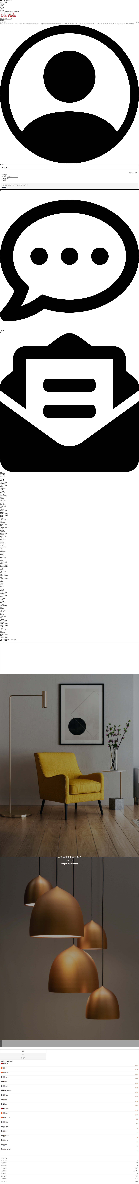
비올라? (2, 479)
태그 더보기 (14, 639)
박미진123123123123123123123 (105, 24)
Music (1, 489)
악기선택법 (2, 483)
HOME (1, 529)
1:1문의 (17, 11)
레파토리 (2, 494)
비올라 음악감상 (4, 515)
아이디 (3, 175)
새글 (1, 11)
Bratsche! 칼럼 (3, 495)
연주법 (1, 486)
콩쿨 (1, 526)
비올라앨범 (2, 492)
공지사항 (2, 498)
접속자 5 (2, 5)
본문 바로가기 (3, 2)
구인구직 (2, 503)
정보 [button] (1, 631)
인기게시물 (5, 11)
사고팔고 (2, 509)
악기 (1, 507)
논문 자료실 (3, 520)
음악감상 (2, 512)
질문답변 (2, 501)
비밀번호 (4, 176)
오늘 (23, 1051)
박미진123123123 (120, 24)
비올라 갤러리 (3, 510)
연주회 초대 (3, 506)
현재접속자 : (69, 1160)
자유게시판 (2, 500)
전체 (23, 1054)
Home (1, 583)
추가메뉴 (2, 10)
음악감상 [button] (2, 622)
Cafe (1, 497)
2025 (16, 24)
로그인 (1, 8)
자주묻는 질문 (11, 11)
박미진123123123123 (68, 24)
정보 (1, 521)
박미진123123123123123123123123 (85, 24)
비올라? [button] (2, 589)
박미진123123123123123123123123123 (50, 24)
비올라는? (2, 480)
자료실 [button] (1, 626)
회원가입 (2, 7)
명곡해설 (2, 491)
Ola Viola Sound (4, 527)
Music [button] (1, 599)
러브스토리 (2, 504)
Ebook (1, 518)
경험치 (23, 1058)
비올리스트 (2, 488)
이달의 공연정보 (4, 524)
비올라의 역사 (3, 482)
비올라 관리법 (3, 485)
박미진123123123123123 (7, 24)
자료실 (1, 516)
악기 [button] (1, 617)
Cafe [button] (1, 607)
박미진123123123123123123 (30, 24)
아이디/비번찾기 (133, 172)
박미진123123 (130, 24)
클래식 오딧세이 (4, 513)
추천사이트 (2, 523)
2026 (20, 24)
